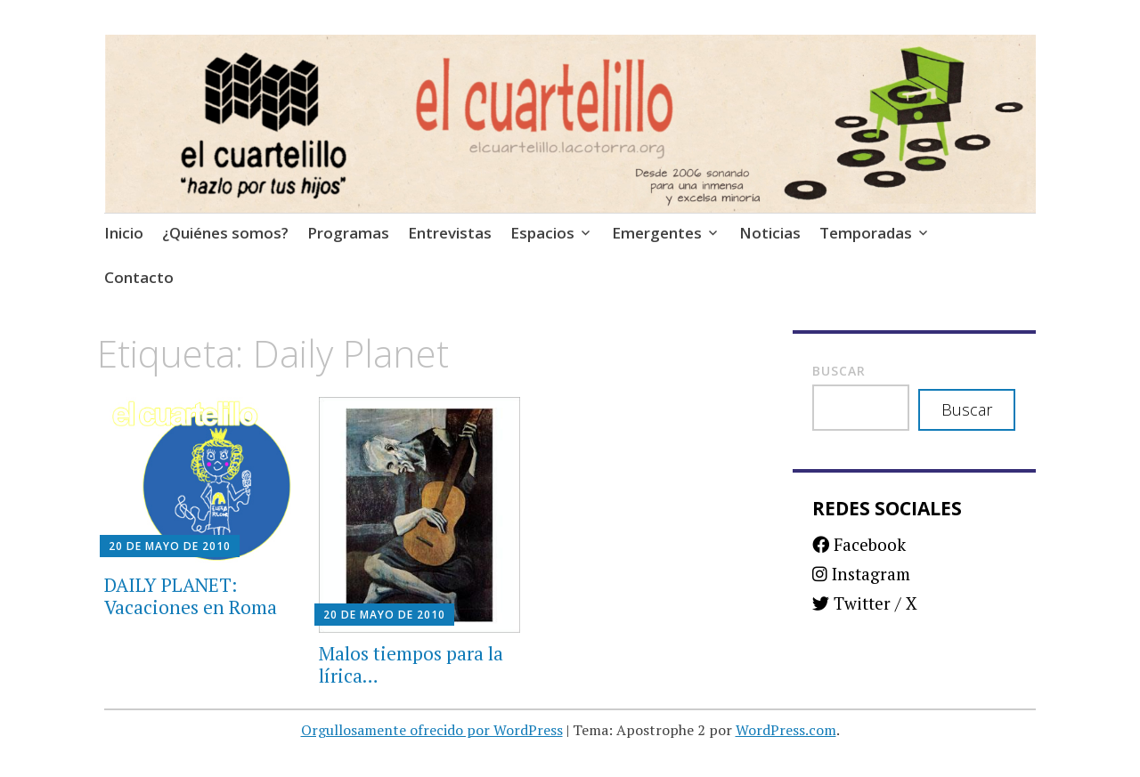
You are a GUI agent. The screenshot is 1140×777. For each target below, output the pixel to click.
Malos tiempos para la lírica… (411, 664)
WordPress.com (786, 730)
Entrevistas (450, 233)
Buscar (839, 370)
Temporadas (865, 233)
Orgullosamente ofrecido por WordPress (432, 730)
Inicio (123, 233)
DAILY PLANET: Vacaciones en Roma (190, 595)
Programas (348, 233)
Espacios (542, 233)
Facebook (859, 544)
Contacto (139, 277)
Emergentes (657, 233)
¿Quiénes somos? (225, 233)
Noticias (770, 233)
